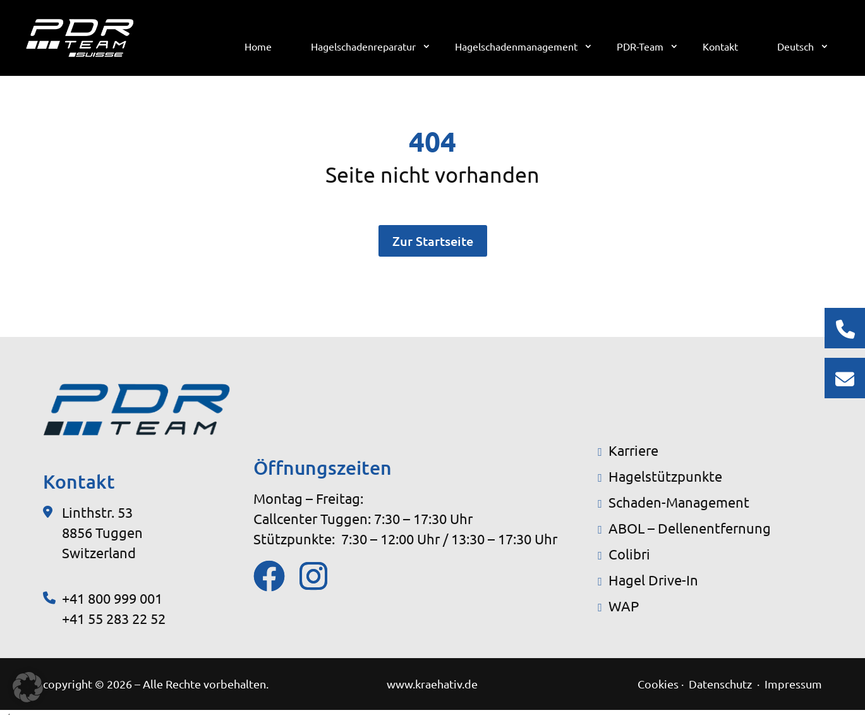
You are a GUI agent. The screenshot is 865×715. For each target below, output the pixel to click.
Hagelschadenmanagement (517, 47)
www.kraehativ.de (432, 683)
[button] (28, 687)
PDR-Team (640, 47)
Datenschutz (721, 683)
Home (258, 47)
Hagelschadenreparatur (364, 47)
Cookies (658, 683)
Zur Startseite (432, 241)
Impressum (793, 683)
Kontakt (720, 47)
